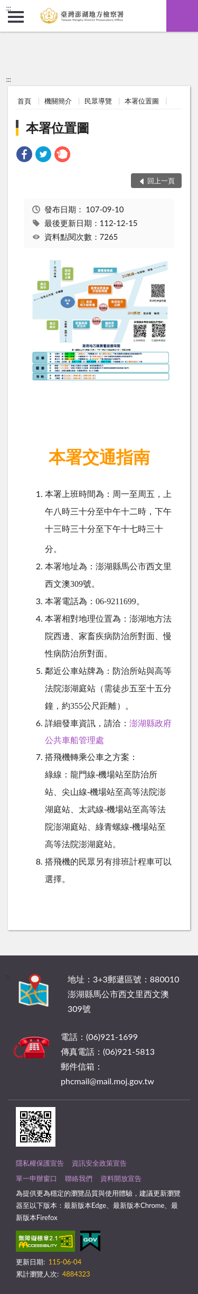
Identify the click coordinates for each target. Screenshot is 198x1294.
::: (8, 8)
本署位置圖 (142, 101)
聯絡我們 (78, 1178)
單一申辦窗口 (36, 1178)
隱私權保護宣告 (40, 1163)
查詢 (182, 16)
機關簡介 (58, 101)
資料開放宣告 (121, 1178)
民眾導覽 (98, 101)
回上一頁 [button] (161, 180)
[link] (24, 155)
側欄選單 (16, 17)
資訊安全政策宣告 (99, 1163)
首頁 (24, 101)
